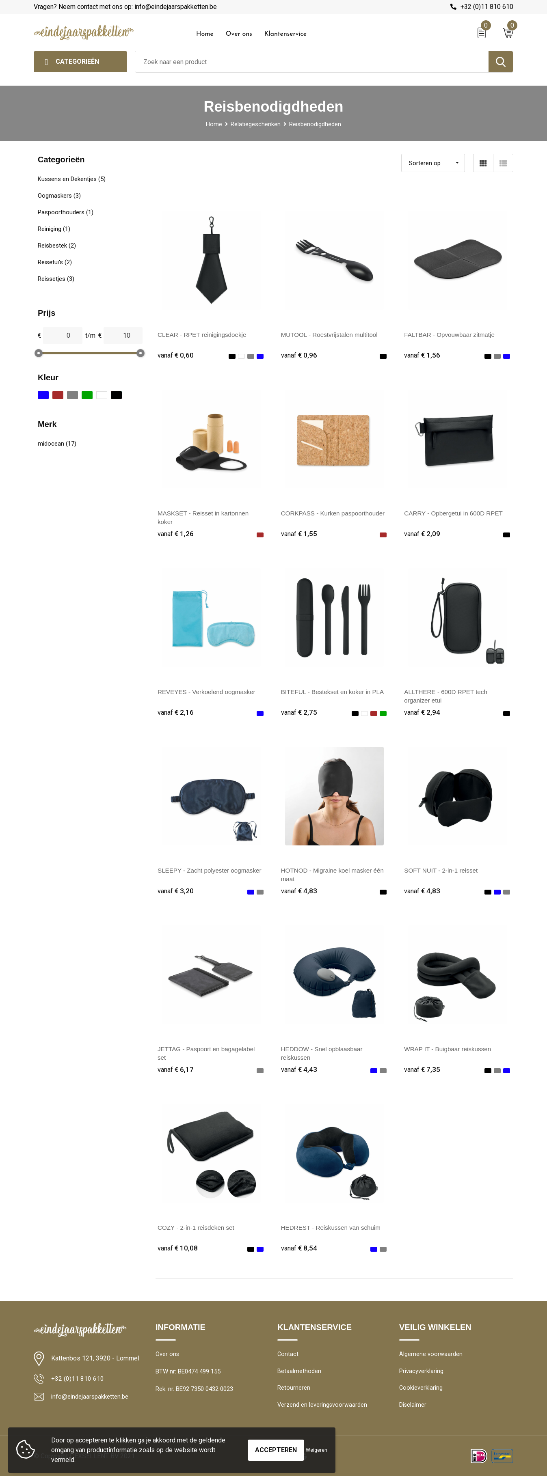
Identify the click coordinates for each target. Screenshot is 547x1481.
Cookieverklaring (421, 1391)
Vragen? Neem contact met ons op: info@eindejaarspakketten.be (125, 7)
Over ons (239, 34)
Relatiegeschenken (256, 124)
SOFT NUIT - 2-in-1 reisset (443, 871)
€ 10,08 (178, 1250)
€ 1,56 (422, 355)
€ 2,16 (176, 713)
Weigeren (316, 1450)
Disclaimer (413, 1409)
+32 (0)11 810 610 (487, 7)
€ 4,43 (299, 1071)
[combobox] (312, 61)
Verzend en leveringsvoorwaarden (322, 1409)
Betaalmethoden (299, 1374)
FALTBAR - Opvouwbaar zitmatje (451, 334)
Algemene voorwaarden (431, 1356)
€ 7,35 (422, 1071)
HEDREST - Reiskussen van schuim (333, 1229)
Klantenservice (285, 34)
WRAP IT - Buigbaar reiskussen (449, 1050)
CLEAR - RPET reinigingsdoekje (204, 334)
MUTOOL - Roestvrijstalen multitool (332, 334)
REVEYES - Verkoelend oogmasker (209, 692)
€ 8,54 (299, 1250)
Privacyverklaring (421, 1374)
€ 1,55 (299, 534)
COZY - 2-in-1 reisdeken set (198, 1229)
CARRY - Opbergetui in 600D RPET (456, 513)
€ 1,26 (176, 534)
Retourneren (293, 1391)
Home (205, 34)
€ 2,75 (299, 713)
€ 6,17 (176, 1071)
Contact (288, 1356)
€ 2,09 (422, 534)
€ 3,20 (176, 892)
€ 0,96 (299, 355)
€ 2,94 (422, 713)
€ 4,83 (299, 892)
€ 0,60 (176, 355)
